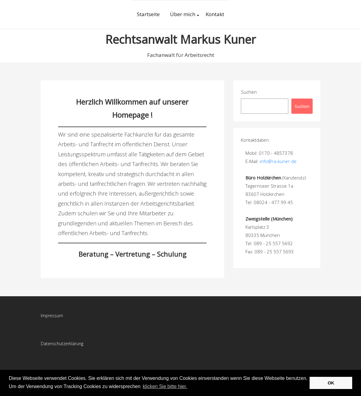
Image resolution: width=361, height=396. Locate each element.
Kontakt (215, 14)
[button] (190, 387)
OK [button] (331, 382)
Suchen (249, 92)
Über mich (182, 14)
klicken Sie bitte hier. (165, 386)
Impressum (52, 315)
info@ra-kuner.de (278, 161)
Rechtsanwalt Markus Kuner (180, 39)
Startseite (148, 14)
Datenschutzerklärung (62, 343)
